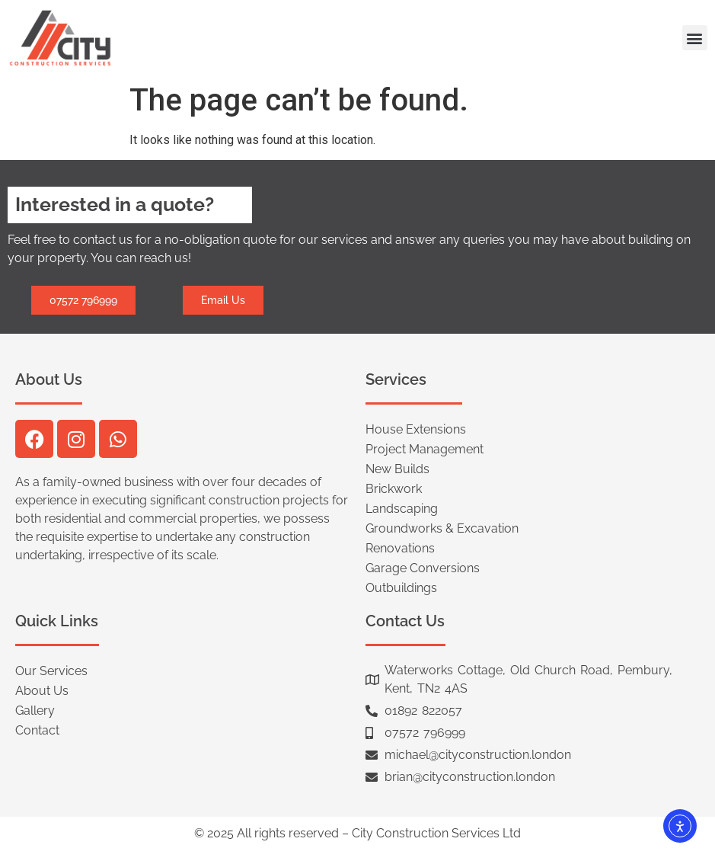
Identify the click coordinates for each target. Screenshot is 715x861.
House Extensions (415, 429)
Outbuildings (401, 588)
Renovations (400, 548)
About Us (42, 690)
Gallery (35, 710)
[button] (694, 37)
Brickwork (393, 489)
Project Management (424, 449)
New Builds (397, 469)
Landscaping (401, 508)
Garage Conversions (422, 568)
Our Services (51, 671)
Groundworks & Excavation (442, 528)
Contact (37, 730)
